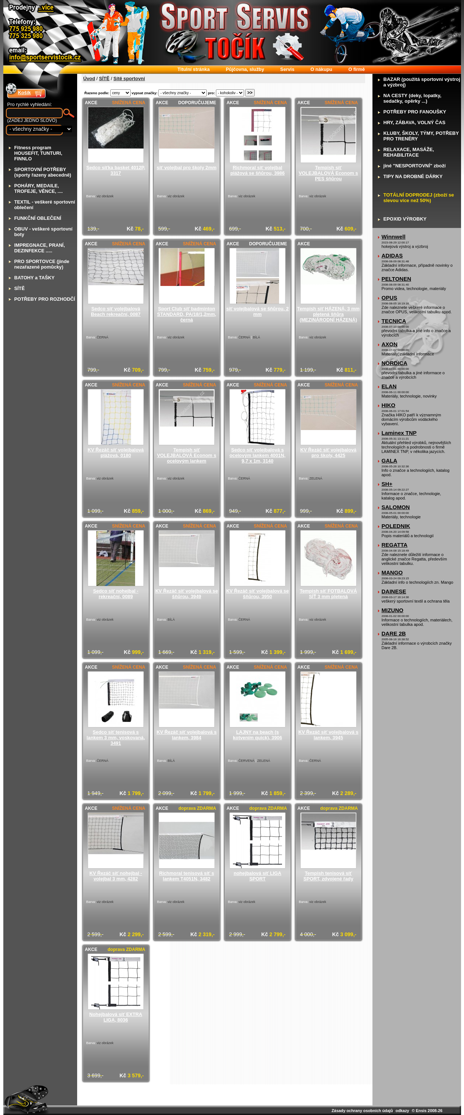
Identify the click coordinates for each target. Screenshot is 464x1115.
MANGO (392, 572)
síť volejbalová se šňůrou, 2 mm (257, 311)
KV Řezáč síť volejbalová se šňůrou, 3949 (186, 593)
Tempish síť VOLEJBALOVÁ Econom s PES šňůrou (328, 173)
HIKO (389, 405)
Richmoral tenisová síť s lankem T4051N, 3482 (186, 876)
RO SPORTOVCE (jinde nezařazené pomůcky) (41, 264)
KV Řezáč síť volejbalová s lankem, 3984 (187, 734)
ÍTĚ (19, 288)
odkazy (402, 1110)
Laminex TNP (399, 433)
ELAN (389, 386)
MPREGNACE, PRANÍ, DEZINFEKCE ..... (39, 247)
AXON (390, 344)
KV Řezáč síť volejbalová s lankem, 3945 (328, 734)
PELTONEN (396, 279)
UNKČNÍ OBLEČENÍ (37, 218)
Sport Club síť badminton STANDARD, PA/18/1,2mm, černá (186, 314)
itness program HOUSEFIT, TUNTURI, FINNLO (38, 153)
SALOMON (396, 507)
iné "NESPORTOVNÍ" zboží (415, 165)
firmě (356, 69)
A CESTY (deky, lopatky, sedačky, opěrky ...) (412, 98)
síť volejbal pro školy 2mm (187, 167)
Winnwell (394, 236)
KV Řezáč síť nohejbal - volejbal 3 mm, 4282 (115, 876)
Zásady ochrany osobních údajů (362, 1110)
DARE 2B (394, 633)
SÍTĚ (104, 78)
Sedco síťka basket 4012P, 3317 (115, 170)
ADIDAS (392, 255)
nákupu (321, 69)
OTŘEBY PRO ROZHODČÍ (44, 299)
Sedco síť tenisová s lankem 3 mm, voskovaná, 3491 (116, 737)
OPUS (390, 297)
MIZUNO (392, 610)
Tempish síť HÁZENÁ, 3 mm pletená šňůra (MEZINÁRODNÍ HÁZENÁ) (328, 314)
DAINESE (394, 591)
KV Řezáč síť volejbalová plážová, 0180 (116, 452)
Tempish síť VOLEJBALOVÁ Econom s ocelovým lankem (186, 455)
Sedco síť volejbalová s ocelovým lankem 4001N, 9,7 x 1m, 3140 (258, 455)
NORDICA (395, 363)
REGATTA (395, 545)
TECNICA (394, 321)
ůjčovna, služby (245, 69)
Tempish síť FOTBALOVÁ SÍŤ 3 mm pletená (328, 593)
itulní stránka (194, 69)
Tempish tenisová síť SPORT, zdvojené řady (328, 876)
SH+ (387, 484)
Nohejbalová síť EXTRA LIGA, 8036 (115, 1017)
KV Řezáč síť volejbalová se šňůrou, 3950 (257, 593)
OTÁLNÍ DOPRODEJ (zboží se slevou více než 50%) (419, 197)
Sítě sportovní (129, 78)
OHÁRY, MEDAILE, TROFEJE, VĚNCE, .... (38, 188)
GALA (390, 460)
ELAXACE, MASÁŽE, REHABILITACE (409, 152)
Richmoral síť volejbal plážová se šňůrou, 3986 (257, 170)
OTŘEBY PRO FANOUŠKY (415, 112)
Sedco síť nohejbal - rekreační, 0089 (115, 593)
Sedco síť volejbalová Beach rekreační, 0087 (115, 311)
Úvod (89, 78)
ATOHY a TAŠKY (34, 277)
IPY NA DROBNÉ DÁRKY (413, 176)
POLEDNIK (396, 526)
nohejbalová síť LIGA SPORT (257, 876)
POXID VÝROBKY (405, 219)
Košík (24, 92)
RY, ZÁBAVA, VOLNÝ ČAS (415, 122)
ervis (287, 69)
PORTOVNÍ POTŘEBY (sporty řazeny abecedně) (42, 172)
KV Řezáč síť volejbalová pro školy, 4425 (328, 452)
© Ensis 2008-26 (427, 1110)
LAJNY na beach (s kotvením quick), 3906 (257, 734)
